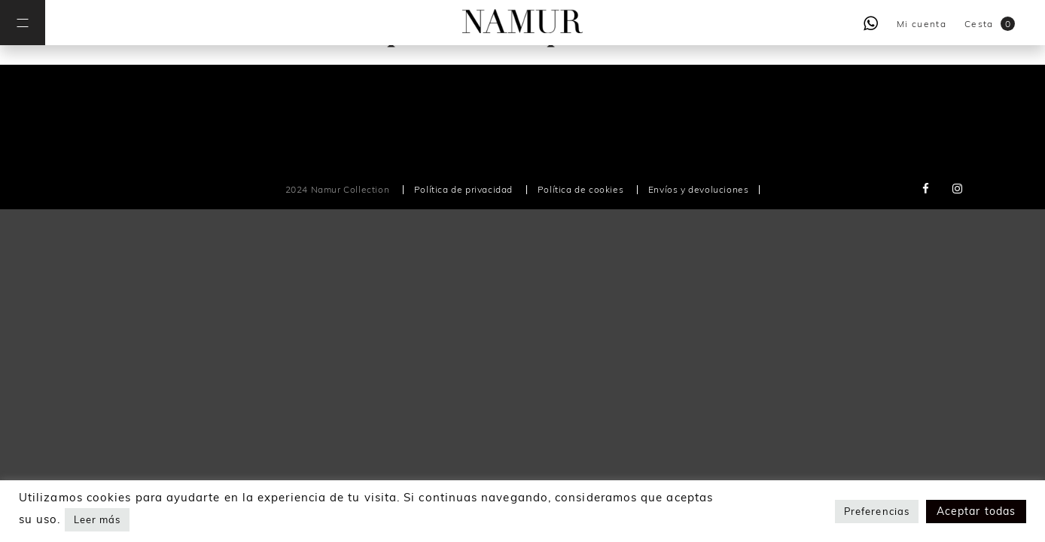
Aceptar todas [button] (976, 511)
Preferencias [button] (876, 511)
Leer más (97, 519)
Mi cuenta (921, 23)
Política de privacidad (463, 189)
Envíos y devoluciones (698, 189)
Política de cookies (580, 189)
